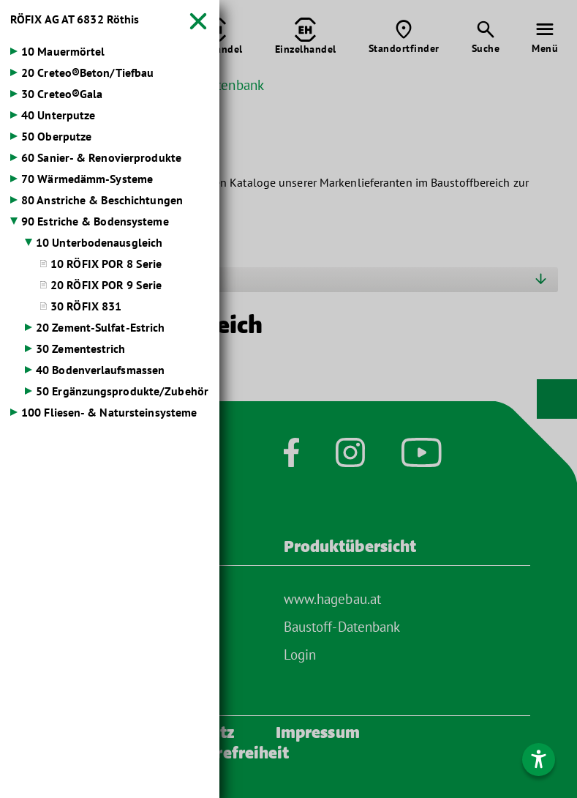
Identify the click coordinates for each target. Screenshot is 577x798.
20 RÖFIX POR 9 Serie (106, 284)
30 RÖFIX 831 (85, 306)
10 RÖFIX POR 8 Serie (106, 263)
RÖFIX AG (74, 19)
